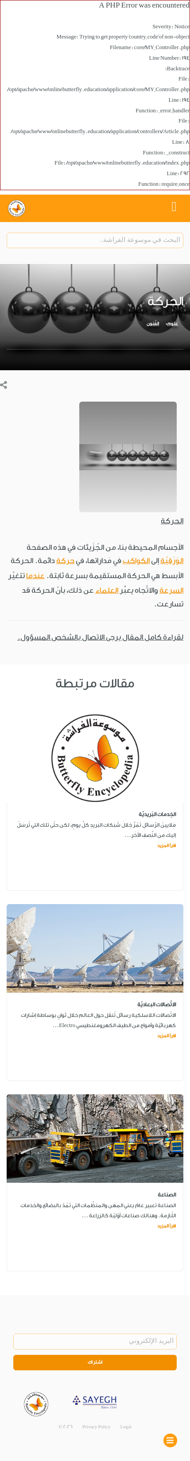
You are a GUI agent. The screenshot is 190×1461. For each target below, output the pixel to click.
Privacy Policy (96, 1427)
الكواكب (136, 560)
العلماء (106, 590)
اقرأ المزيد (166, 845)
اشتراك (95, 1362)
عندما (35, 575)
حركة (65, 560)
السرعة (171, 590)
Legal (126, 1427)
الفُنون (153, 323)
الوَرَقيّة (171, 560)
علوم (172, 323)
